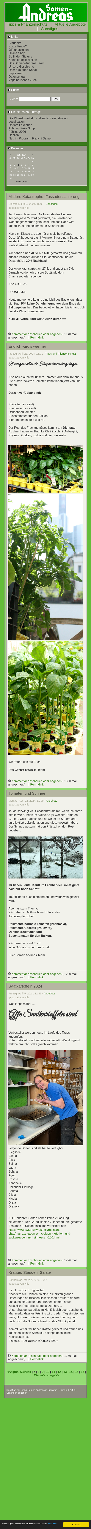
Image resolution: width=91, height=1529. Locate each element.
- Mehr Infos (52, 1523)
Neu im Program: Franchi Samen (30, 138)
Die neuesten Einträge (24, 112)
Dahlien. (14, 135)
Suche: (14, 89)
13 (65, 1371)
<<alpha (13, 1371)
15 (76, 1371)
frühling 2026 (17, 131)
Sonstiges (49, 29)
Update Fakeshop (20, 125)
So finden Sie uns (20, 56)
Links (13, 36)
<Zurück (25, 1371)
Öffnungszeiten (19, 49)
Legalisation (16, 121)
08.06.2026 (21, 182)
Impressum (16, 73)
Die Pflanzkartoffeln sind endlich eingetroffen (38, 118)
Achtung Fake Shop (22, 128)
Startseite (15, 43)
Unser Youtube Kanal (23, 70)
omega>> (52, 1375)
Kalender (15, 148)
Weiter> (40, 1375)
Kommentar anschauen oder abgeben (35, 334)
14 (71, 1371)
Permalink (36, 337)
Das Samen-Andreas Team (26, 63)
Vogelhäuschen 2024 (22, 80)
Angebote (51, 800)
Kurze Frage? (18, 46)
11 (53, 1371)
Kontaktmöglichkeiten (23, 59)
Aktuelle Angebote (70, 24)
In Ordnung (76, 1524)
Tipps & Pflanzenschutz (27, 24)
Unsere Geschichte (21, 66)
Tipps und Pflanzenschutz (60, 353)
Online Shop (17, 53)
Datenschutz (17, 76)
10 (47, 1371)
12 (59, 1371)
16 (82, 1371)
